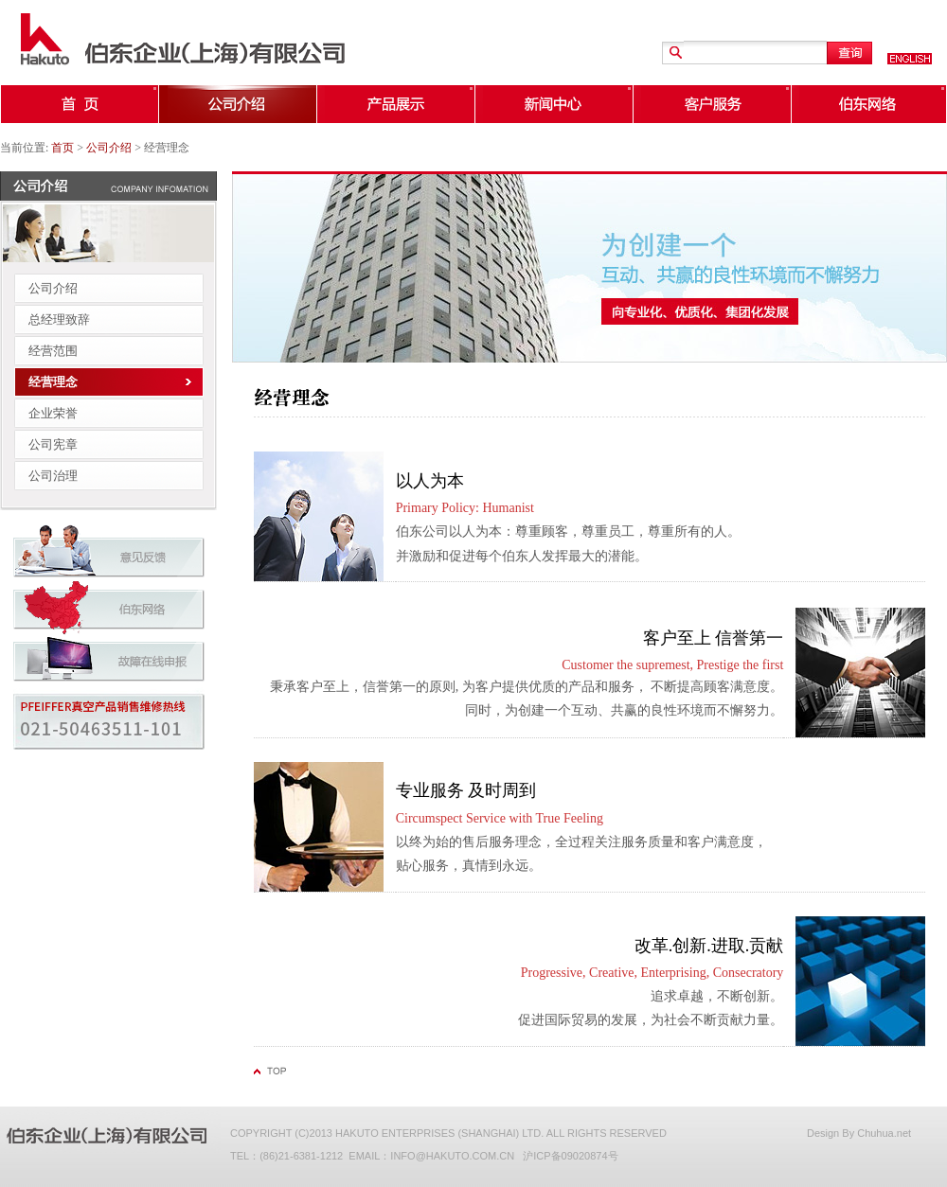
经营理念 (53, 382)
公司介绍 (109, 147)
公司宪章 (53, 444)
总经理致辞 (59, 319)
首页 (62, 147)
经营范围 (53, 351)
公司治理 (53, 476)
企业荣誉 (53, 413)
